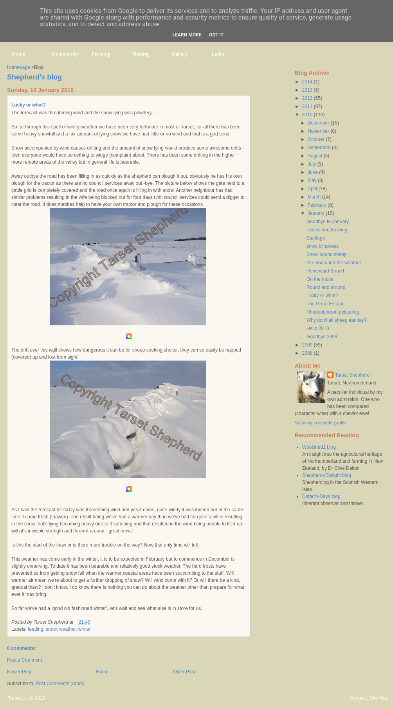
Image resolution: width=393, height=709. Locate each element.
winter (84, 629)
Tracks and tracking (326, 230)
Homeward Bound (325, 271)
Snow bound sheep (326, 254)
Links (218, 54)
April (313, 188)
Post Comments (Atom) (60, 683)
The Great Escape (325, 304)
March (315, 197)
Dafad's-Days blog (321, 496)
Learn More (187, 35)
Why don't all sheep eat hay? (336, 320)
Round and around (325, 287)
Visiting (140, 54)
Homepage (18, 67)
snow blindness (322, 246)
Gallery (180, 54)
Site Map (379, 698)
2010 (308, 114)
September (320, 147)
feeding (35, 629)
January (317, 213)
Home (18, 54)
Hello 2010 (317, 328)
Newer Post (19, 672)
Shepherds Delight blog (326, 475)
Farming (101, 54)
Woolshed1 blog (319, 447)
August (316, 156)
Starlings (315, 238)
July (312, 164)
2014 (308, 82)
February (318, 205)
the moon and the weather (333, 262)
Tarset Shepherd (352, 375)
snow (51, 629)
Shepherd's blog (34, 77)
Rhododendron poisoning (332, 312)
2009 (308, 345)
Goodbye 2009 (321, 336)
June (313, 172)
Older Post (184, 672)
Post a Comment (24, 660)
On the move (320, 279)
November (319, 131)
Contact (358, 698)
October (317, 139)
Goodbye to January (327, 221)
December (319, 123)
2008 (308, 353)
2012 (308, 98)
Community (65, 54)
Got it (216, 35)
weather (67, 629)
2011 (308, 106)
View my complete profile (321, 423)
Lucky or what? (28, 105)
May (313, 180)
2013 (308, 90)
